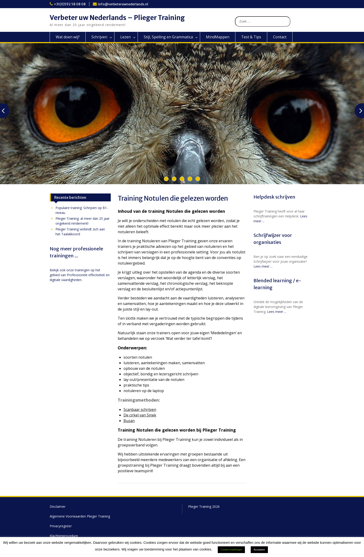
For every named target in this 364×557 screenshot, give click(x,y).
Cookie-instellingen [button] (231, 549)
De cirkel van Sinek (140, 415)
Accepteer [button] (259, 549)
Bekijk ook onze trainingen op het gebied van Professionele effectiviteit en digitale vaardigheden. (80, 275)
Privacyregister (61, 526)
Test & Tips (251, 36)
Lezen (125, 36)
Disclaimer (57, 506)
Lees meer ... (263, 266)
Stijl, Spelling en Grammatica (168, 36)
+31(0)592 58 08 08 (70, 4)
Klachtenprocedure (64, 536)
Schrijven (99, 36)
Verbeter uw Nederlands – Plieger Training (117, 17)
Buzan (129, 420)
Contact (279, 36)
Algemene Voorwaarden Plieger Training (80, 516)
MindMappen (217, 36)
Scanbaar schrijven (140, 409)
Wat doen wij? (68, 36)
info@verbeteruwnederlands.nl (123, 4)
